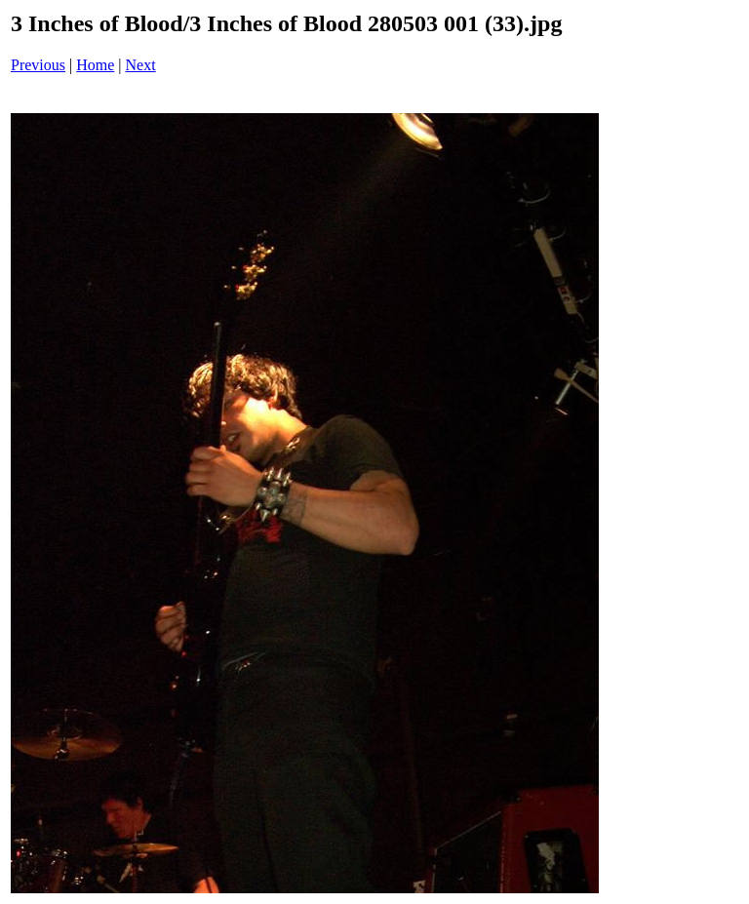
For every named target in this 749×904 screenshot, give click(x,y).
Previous (38, 65)
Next (141, 65)
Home (95, 65)
